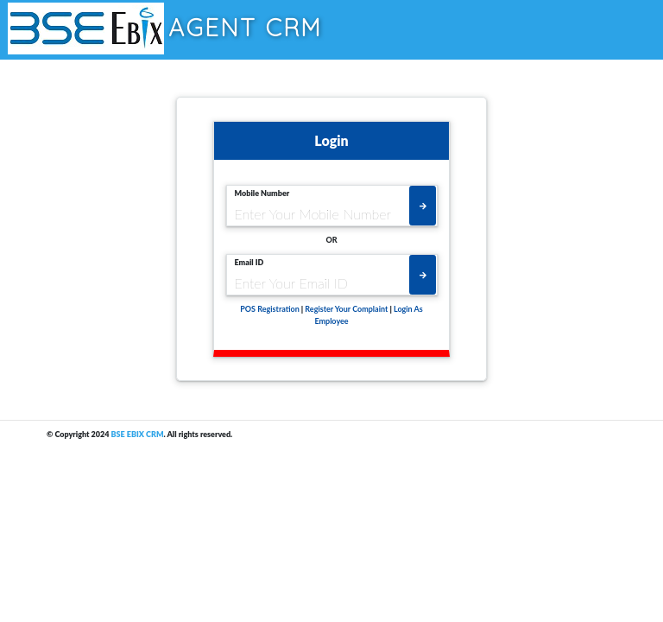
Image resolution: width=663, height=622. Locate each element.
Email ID (249, 262)
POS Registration (269, 309)
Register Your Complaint (346, 309)
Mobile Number (262, 193)
